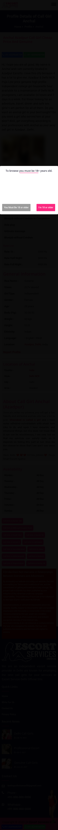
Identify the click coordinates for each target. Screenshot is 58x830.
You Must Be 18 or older (16, 207)
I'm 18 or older (45, 207)
